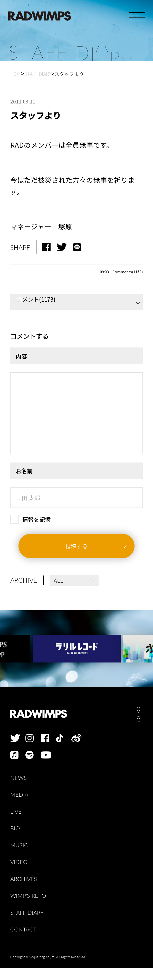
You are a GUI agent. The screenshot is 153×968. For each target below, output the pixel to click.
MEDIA (19, 794)
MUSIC (19, 845)
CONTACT (23, 929)
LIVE (16, 811)
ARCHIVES (23, 879)
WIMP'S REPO (28, 895)
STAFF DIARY (27, 912)
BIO (15, 828)
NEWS (18, 777)
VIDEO (18, 862)
